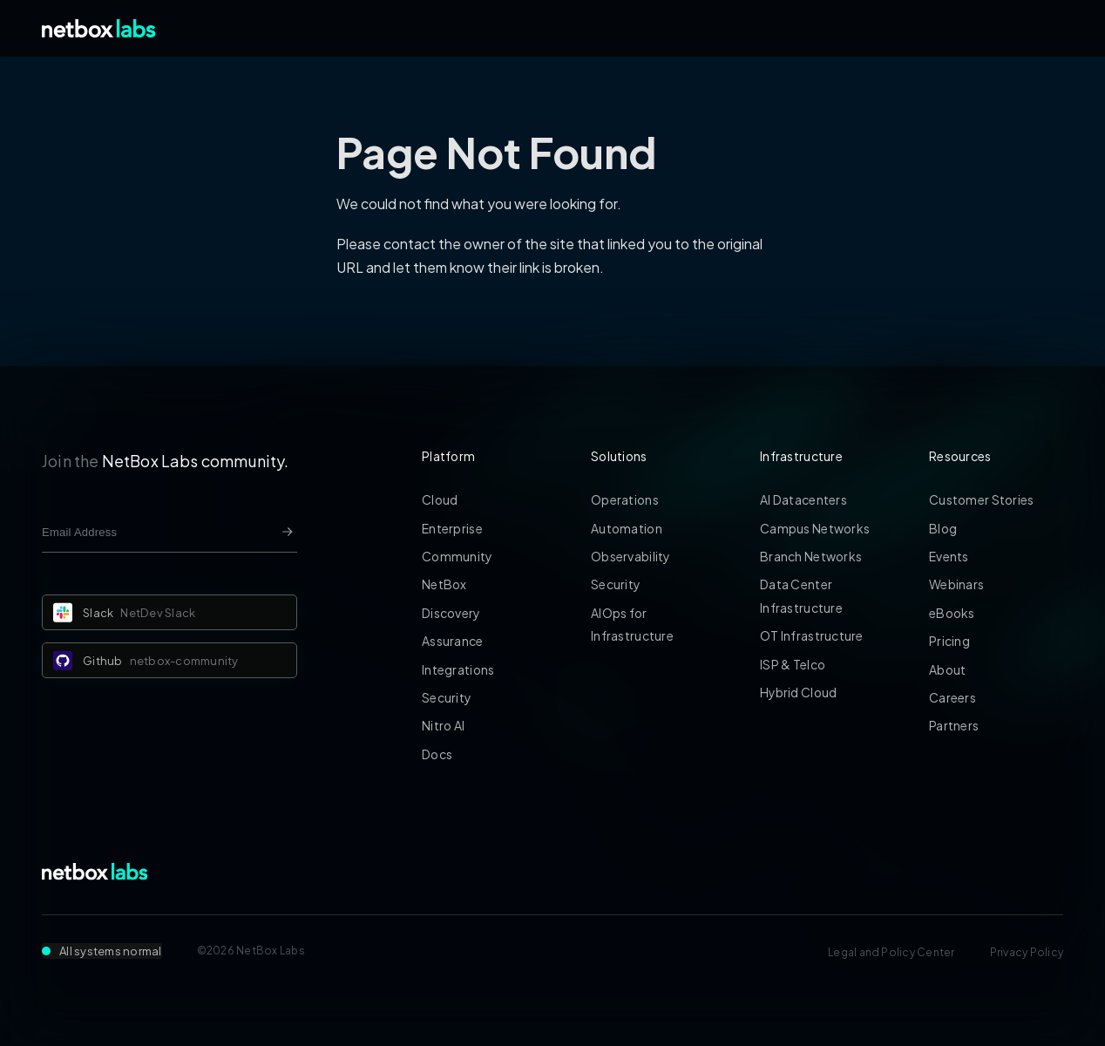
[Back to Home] (99, 28)
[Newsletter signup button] (287, 531)
